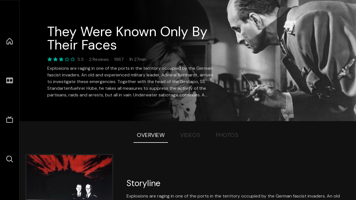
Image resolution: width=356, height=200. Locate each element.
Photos (227, 135)
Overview (151, 135)
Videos (190, 135)
